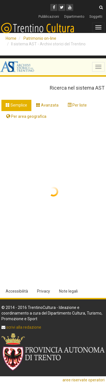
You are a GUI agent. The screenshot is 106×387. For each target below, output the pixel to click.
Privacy (43, 291)
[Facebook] (53, 7)
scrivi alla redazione (23, 327)
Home (11, 38)
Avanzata (47, 105)
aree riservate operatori (83, 380)
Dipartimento (74, 17)
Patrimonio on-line (39, 38)
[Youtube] (69, 7)
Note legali (68, 291)
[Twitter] (61, 7)
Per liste (77, 105)
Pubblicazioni (48, 17)
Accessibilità (17, 291)
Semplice (16, 105)
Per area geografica (26, 116)
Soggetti (95, 17)
